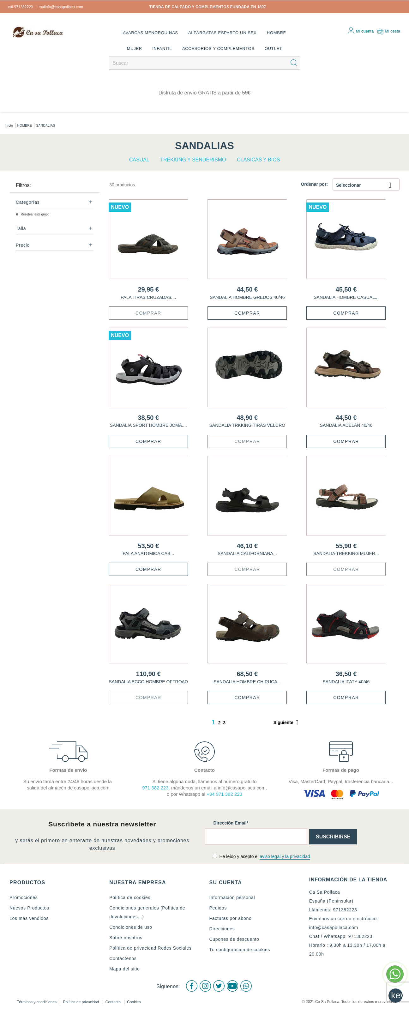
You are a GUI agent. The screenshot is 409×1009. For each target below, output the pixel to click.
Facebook (190, 985)
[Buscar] (204, 63)
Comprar (148, 313)
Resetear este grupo (34, 214)
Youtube (232, 985)
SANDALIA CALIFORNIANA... (247, 553)
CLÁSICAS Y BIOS (258, 159)
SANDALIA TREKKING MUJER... (346, 553)
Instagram (204, 985)
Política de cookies (129, 897)
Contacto (113, 1001)
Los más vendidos (29, 918)
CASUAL (139, 159)
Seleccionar (366, 185)
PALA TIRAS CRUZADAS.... (148, 297)
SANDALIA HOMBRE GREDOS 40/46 (247, 297)
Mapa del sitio (124, 968)
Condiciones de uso (130, 927)
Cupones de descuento (234, 939)
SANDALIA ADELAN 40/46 (346, 425)
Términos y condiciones (37, 1001)
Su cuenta (225, 882)
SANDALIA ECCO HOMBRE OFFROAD (148, 681)
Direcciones (222, 928)
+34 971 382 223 (224, 794)
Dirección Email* (231, 822)
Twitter (218, 985)
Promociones (23, 897)
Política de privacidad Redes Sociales (150, 948)
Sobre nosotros (125, 937)
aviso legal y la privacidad (285, 856)
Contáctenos (122, 958)
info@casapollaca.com (333, 927)
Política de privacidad (81, 1001)
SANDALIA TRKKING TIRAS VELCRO (247, 425)
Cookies (134, 1001)
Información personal (232, 897)
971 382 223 (155, 787)
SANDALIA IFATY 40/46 (346, 681)
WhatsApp (246, 985)
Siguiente (287, 723)
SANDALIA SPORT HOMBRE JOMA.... (148, 425)
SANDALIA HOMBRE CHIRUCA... (247, 681)
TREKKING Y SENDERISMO (193, 159)
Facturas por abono (230, 918)
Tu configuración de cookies (239, 949)
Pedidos (218, 907)
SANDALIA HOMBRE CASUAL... (346, 297)
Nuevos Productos (29, 907)
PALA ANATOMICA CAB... (148, 553)
